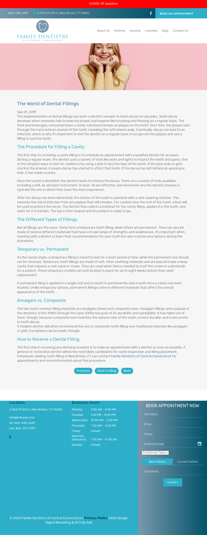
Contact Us (180, 30)
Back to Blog (106, 371)
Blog (165, 30)
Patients (119, 30)
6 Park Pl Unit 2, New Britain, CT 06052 (61, 13)
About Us (103, 30)
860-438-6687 (16, 13)
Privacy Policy (96, 518)
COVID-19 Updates (103, 4)
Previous (83, 371)
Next (127, 371)
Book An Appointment (176, 14)
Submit (172, 482)
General (135, 30)
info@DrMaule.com (22, 417)
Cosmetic (151, 30)
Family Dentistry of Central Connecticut (141, 356)
